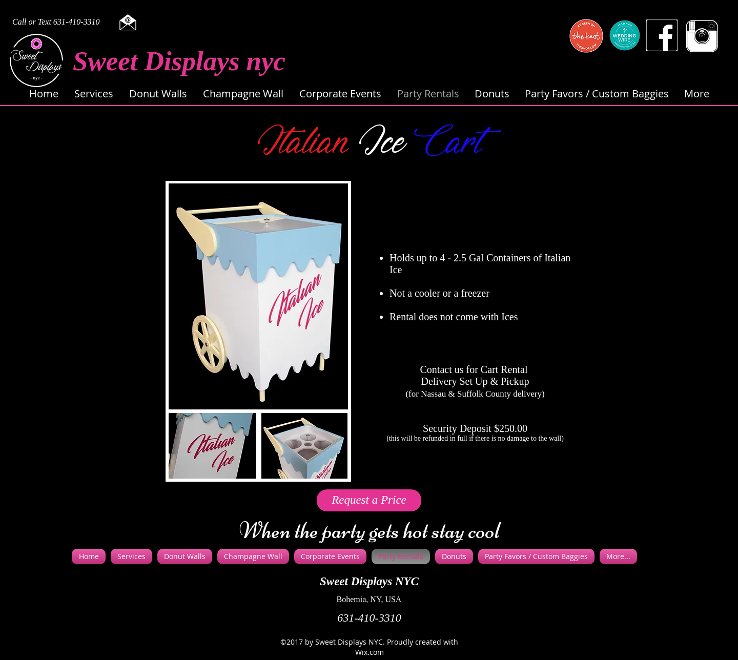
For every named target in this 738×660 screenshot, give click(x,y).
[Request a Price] (369, 500)
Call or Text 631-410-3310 (56, 21)
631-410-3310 (369, 617)
